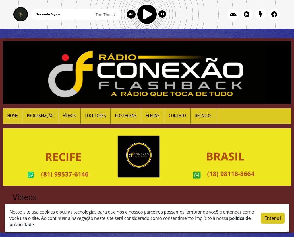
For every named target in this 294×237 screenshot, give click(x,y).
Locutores (95, 115)
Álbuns (153, 115)
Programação (40, 115)
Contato (177, 115)
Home (12, 115)
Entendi (272, 217)
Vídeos (69, 115)
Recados (203, 115)
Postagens (126, 115)
